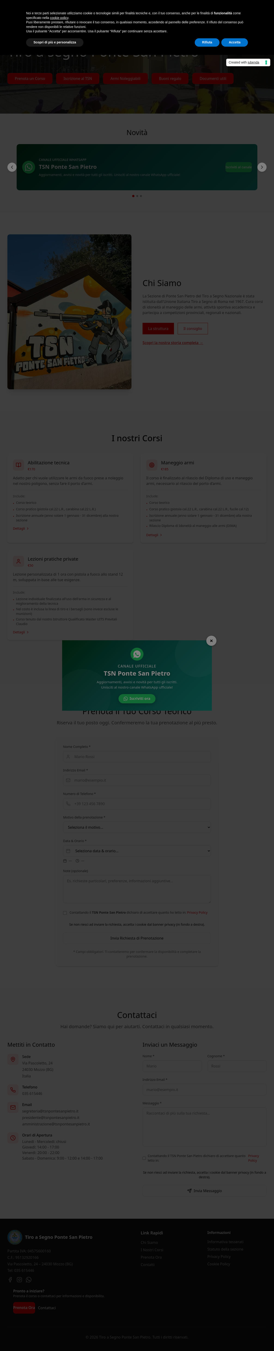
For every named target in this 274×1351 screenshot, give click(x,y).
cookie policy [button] (59, 18)
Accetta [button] (235, 42)
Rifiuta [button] (207, 42)
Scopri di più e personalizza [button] (54, 42)
